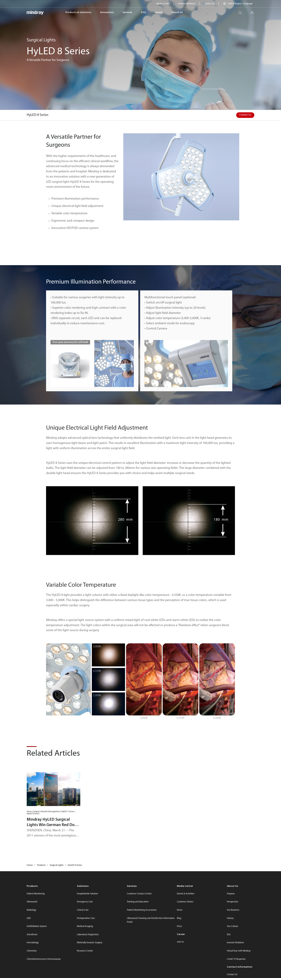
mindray (35, 12)
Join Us (180, 942)
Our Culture (232, 926)
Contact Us (209, 4)
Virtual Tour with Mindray (239, 951)
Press (179, 926)
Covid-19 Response (236, 959)
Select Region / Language (240, 4)
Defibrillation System (37, 926)
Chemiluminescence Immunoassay (44, 959)
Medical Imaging (85, 926)
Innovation (107, 12)
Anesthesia (32, 934)
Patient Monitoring (36, 894)
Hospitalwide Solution (87, 894)
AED (29, 918)
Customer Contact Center (139, 894)
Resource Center (85, 951)
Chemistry (32, 951)
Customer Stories (185, 902)
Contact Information (239, 967)
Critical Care (83, 910)
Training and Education (138, 902)
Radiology (31, 910)
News (179, 910)
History (230, 918)
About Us (177, 12)
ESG (143, 12)
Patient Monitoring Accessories (142, 910)
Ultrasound (32, 902)
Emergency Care (85, 902)
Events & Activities (185, 894)
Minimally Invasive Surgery (89, 942)
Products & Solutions (78, 12)
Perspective (232, 902)
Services (127, 12)
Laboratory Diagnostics (88, 934)
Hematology (33, 942)
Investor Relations (186, 4)
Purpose (231, 894)
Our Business (233, 910)
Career (159, 12)
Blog (179, 918)
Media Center (162, 4)
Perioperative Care (86, 918)
